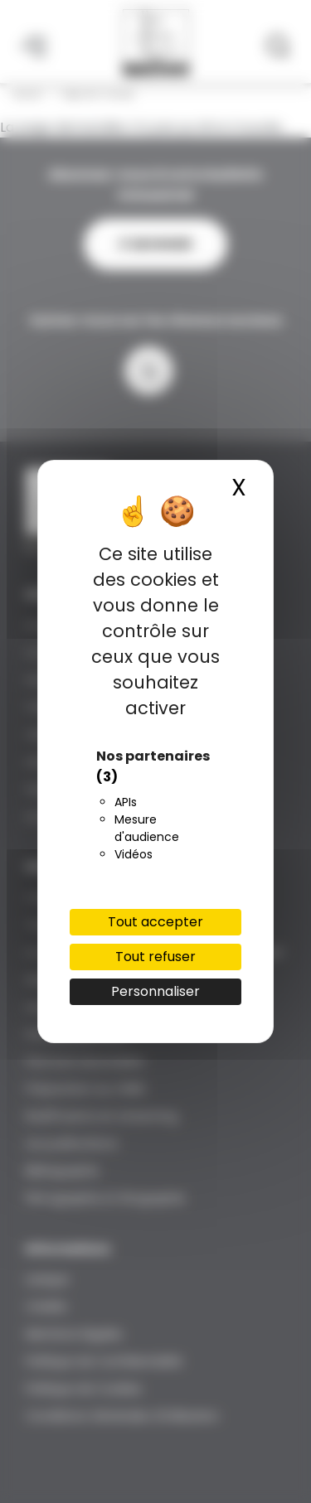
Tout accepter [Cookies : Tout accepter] (155, 921)
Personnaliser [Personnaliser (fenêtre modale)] (155, 991)
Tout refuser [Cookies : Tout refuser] (155, 956)
